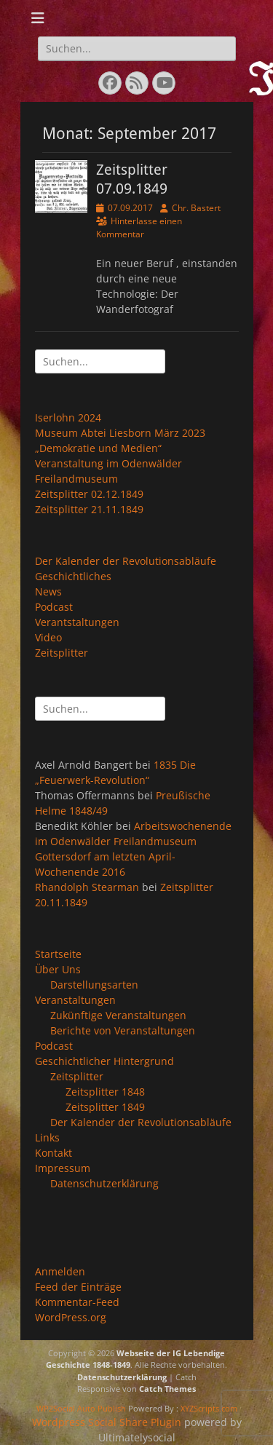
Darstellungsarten (94, 984)
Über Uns (58, 969)
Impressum (62, 1168)
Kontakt (53, 1153)
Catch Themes (167, 1388)
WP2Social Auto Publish (81, 1408)
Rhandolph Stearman (87, 887)
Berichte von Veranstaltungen (122, 1030)
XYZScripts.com (209, 1408)
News (48, 591)
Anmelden (60, 1271)
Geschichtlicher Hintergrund (104, 1061)
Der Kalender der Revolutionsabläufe (125, 561)
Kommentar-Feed (77, 1302)
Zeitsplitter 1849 (105, 1107)
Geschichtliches (73, 576)
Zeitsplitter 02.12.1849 (89, 494)
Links (47, 1137)
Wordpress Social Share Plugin (108, 1422)
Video (48, 637)
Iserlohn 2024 (68, 417)
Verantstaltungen (77, 622)
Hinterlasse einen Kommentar (139, 227)
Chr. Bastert (196, 208)
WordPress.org (70, 1317)
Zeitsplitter (61, 653)
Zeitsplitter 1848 (105, 1091)
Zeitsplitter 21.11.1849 (89, 509)
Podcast (54, 607)
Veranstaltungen (75, 1000)
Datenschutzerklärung (104, 1183)
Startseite (58, 954)
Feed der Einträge (78, 1287)
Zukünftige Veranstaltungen (118, 1015)
